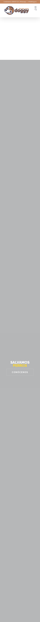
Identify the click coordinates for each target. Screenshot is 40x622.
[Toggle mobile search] (36, 9)
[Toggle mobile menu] (36, 7)
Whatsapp (23, 2)
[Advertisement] (20, 38)
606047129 (15, 2)
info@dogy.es (32, 2)
